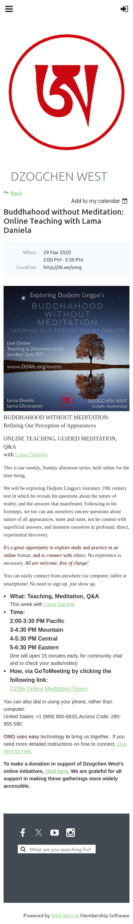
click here (56, 771)
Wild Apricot (65, 915)
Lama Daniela (31, 454)
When (29, 252)
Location (26, 267)
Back (16, 193)
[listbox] (100, 201)
